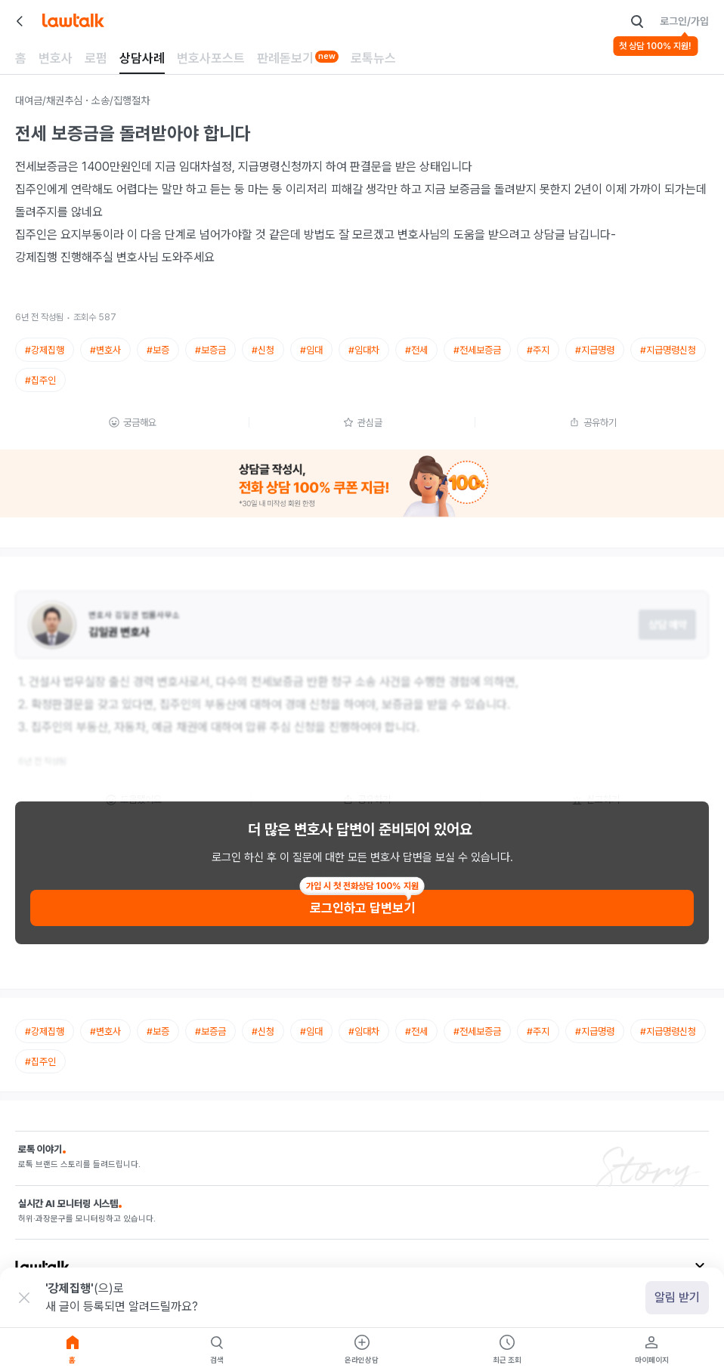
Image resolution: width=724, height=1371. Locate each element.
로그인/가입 (684, 21)
